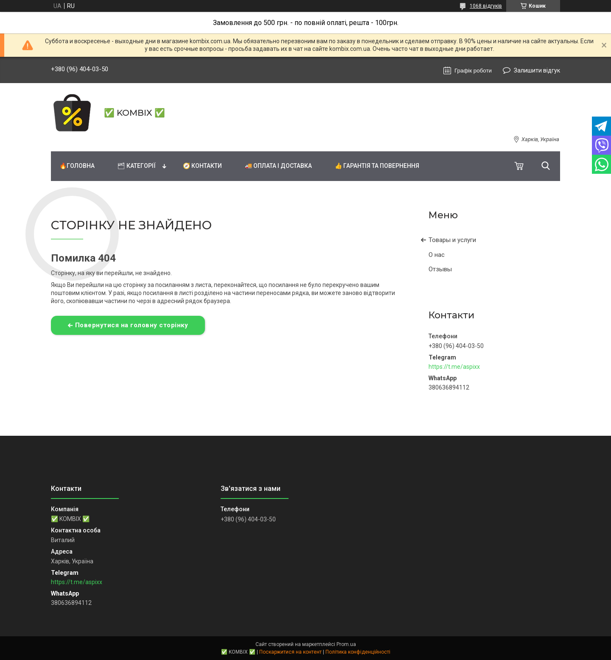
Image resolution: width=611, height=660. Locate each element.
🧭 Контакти (202, 165)
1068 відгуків (486, 6)
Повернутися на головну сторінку (131, 325)
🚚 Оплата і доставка (278, 165)
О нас (437, 255)
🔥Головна (77, 165)
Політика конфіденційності (357, 652)
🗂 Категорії (137, 165)
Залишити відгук (537, 70)
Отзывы (440, 269)
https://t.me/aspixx (454, 366)
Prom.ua (346, 644)
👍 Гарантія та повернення (377, 165)
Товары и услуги (452, 240)
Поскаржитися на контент (290, 652)
